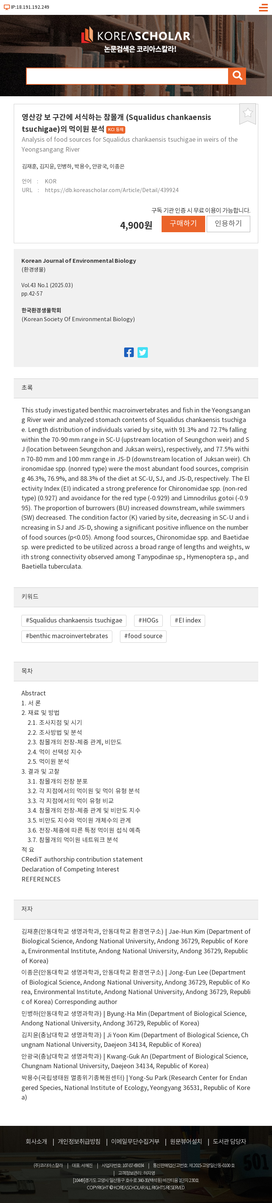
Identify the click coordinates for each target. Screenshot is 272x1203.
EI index (189, 620)
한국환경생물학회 (41, 310)
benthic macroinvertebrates (68, 636)
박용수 (81, 166)
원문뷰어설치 (186, 1141)
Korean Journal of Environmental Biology (78, 261)
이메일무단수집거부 (135, 1141)
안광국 (99, 166)
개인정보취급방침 (79, 1141)
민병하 (64, 166)
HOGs (150, 620)
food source (145, 636)
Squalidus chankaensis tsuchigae (75, 620)
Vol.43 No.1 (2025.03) (47, 286)
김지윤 (46, 166)
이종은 (117, 166)
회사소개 (36, 1141)
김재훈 (29, 166)
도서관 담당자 (229, 1141)
